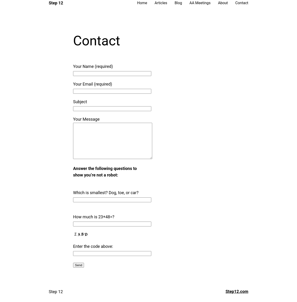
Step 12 (56, 2)
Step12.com (237, 298)
